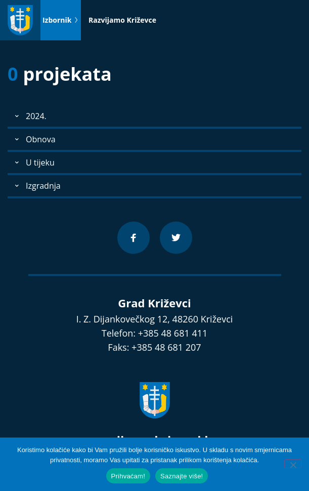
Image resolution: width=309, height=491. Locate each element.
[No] (292, 463)
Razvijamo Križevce (122, 20)
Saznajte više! (181, 476)
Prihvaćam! (128, 476)
